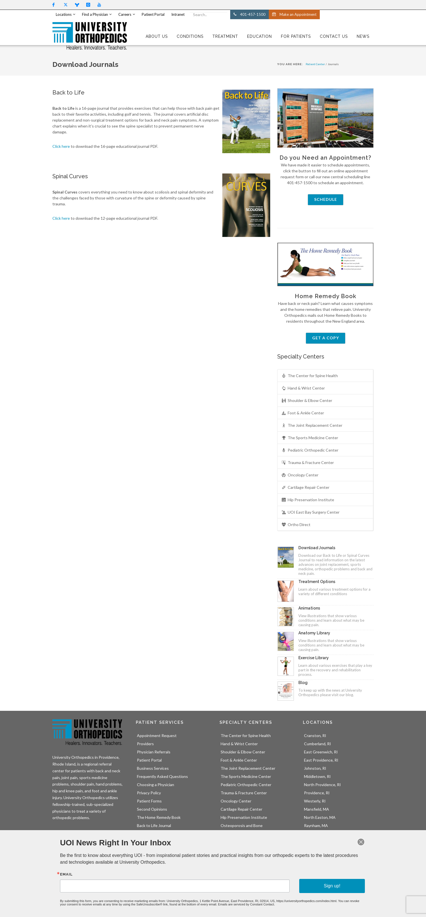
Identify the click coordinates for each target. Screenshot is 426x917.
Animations (309, 608)
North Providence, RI (322, 784)
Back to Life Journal (154, 825)
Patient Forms (149, 801)
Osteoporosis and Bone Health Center (242, 828)
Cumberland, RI (317, 743)
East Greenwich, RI (321, 751)
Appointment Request (157, 735)
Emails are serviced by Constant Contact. (239, 897)
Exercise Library (313, 658)
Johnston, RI (315, 768)
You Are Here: (290, 64)
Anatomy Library (314, 633)
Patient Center (315, 64)
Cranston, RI (315, 735)
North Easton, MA (320, 817)
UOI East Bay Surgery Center (310, 512)
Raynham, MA (316, 825)
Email (100, 874)
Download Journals (316, 548)
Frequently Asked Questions (162, 776)
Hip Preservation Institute (307, 500)
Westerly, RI (315, 801)
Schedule (325, 199)
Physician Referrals (153, 751)
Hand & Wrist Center (303, 388)
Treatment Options (316, 581)
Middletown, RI (317, 776)
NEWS (363, 36)
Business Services (153, 768)
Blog (303, 682)
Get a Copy (325, 337)
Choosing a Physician (155, 784)
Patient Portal (149, 760)
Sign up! (304, 883)
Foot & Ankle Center (302, 413)
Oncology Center (299, 475)
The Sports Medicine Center (309, 438)
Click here (61, 146)
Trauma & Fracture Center (307, 463)
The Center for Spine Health (309, 376)
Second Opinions (152, 809)
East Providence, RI (321, 760)
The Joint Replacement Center (311, 425)
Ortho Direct (295, 525)
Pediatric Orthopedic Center (309, 450)
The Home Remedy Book (159, 817)
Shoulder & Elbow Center (306, 401)
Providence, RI (317, 792)
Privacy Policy (149, 792)
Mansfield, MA (316, 809)
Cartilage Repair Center (305, 488)
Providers (145, 743)
